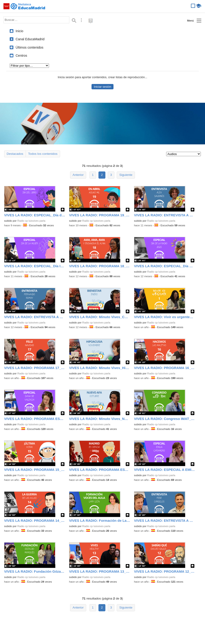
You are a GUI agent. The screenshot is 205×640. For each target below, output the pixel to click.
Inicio (19, 31)
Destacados (15, 153)
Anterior (78, 175)
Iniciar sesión (102, 86)
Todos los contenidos (43, 153)
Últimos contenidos (29, 47)
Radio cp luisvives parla (31, 220)
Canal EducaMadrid (30, 39)
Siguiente (125, 175)
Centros (21, 55)
